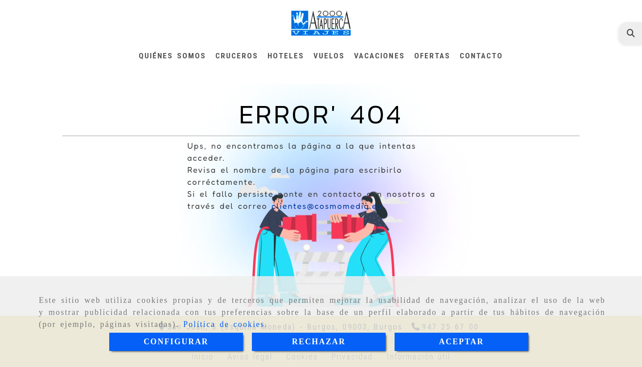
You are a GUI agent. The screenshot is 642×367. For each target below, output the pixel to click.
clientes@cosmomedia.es (327, 206)
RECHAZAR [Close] (319, 341)
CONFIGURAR (176, 341)
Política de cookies (224, 324)
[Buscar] (631, 33)
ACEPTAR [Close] (461, 341)
